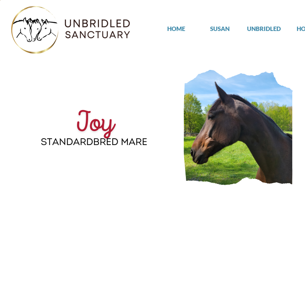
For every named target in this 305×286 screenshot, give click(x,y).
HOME (176, 28)
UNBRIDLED (264, 28)
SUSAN (220, 28)
